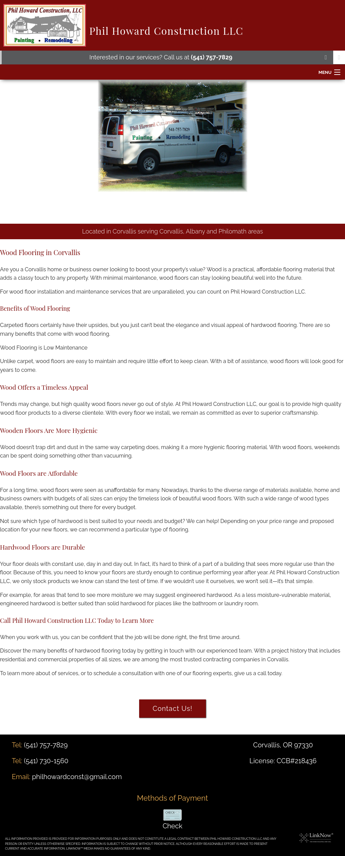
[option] (172, 152)
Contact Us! (172, 709)
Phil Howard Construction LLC (166, 30)
